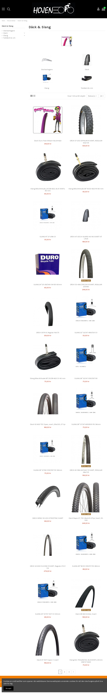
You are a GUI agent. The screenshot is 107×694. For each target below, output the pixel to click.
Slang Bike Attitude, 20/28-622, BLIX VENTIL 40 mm (48, 190)
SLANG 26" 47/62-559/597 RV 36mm (47, 470)
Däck (87, 69)
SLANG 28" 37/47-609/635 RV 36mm (86, 424)
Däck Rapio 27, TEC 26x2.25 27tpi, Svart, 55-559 (86, 519)
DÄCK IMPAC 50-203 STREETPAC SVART (47, 518)
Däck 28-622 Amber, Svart (85, 614)
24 (102, 96)
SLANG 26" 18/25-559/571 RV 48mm (86, 566)
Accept (8, 688)
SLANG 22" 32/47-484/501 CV (86, 333)
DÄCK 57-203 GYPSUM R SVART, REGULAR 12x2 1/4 (86, 142)
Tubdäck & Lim (87, 88)
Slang (46, 88)
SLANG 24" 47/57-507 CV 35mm (47, 614)
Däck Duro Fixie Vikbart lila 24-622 (47, 141)
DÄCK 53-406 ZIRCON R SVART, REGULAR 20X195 (86, 286)
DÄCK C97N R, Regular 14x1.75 (47, 333)
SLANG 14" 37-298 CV (48, 237)
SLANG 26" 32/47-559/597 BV (86, 378)
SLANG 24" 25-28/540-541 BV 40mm (48, 285)
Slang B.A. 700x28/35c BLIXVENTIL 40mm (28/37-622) (86, 661)
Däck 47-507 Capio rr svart (48, 660)
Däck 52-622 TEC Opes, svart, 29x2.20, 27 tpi (47, 424)
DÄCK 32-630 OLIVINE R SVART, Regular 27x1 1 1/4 (48, 567)
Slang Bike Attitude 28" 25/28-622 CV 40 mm (47, 378)
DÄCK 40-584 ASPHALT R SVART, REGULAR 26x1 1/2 (86, 471)
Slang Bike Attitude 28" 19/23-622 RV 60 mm (86, 189)
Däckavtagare (47, 69)
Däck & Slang (7, 26)
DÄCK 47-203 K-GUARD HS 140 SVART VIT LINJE (86, 238)
